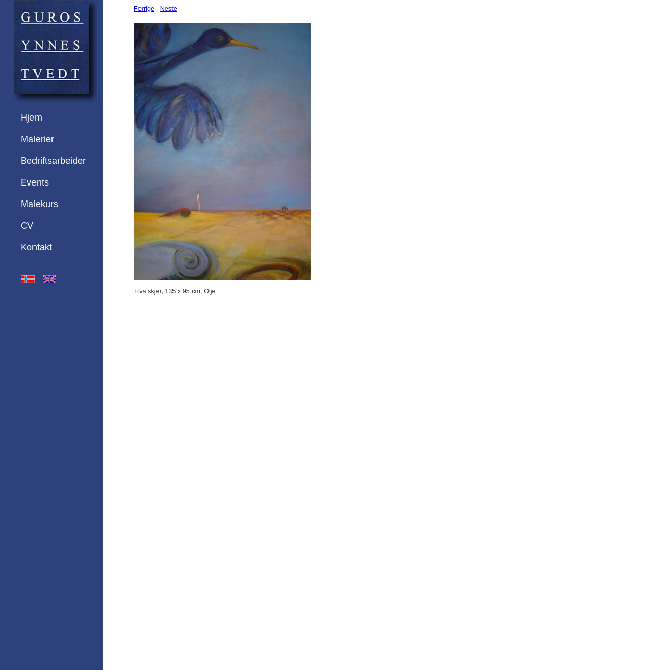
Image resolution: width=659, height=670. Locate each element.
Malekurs (39, 204)
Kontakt (36, 247)
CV (27, 226)
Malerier (37, 139)
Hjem (31, 117)
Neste (168, 8)
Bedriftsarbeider (53, 161)
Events (35, 182)
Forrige (144, 8)
